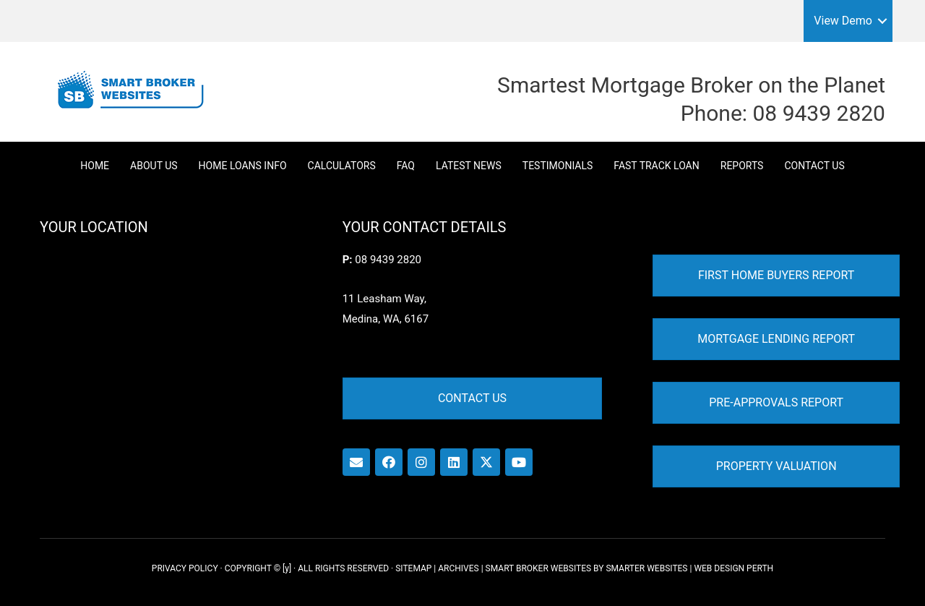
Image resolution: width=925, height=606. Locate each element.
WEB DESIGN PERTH (733, 568)
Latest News (469, 165)
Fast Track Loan (656, 165)
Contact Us (814, 165)
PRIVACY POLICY (185, 568)
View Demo (843, 20)
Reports (742, 165)
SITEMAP (413, 568)
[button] (882, 21)
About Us (154, 165)
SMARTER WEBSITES (646, 568)
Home (94, 165)
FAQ (406, 165)
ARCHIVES (458, 568)
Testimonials (557, 165)
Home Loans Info (243, 165)
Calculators (342, 165)
